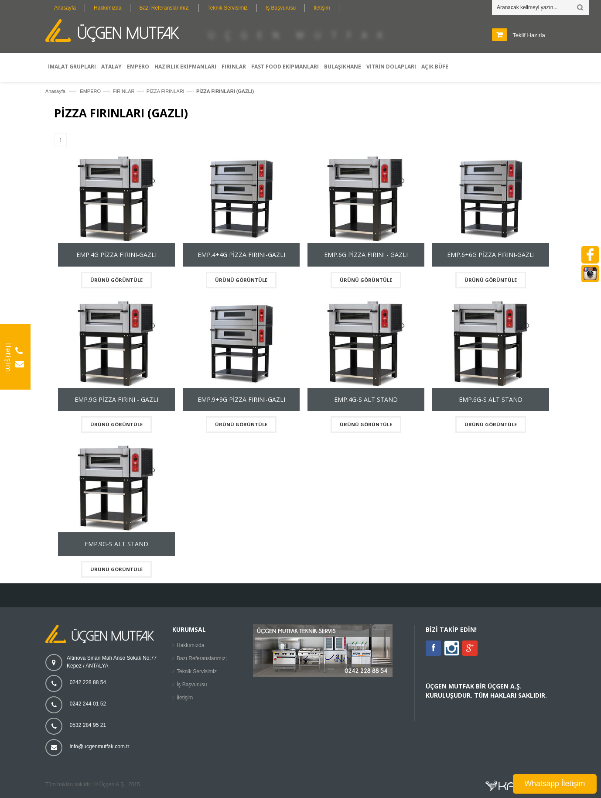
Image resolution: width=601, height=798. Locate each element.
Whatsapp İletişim (555, 783)
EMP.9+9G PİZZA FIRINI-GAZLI (241, 399)
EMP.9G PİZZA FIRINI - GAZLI (116, 399)
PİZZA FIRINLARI (165, 91)
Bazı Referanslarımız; (164, 8)
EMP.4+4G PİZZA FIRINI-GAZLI (241, 254)
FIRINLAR (123, 91)
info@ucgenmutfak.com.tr (100, 746)
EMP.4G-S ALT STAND (366, 399)
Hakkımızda (107, 8)
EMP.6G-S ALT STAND (490, 399)
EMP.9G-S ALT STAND (116, 544)
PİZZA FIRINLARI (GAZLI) (225, 91)
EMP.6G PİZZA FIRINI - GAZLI (366, 254)
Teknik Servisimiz (228, 8)
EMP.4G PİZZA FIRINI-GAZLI (116, 254)
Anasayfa (65, 8)
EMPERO (90, 91)
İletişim (322, 8)
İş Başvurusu (281, 8)
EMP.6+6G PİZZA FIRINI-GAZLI (491, 254)
